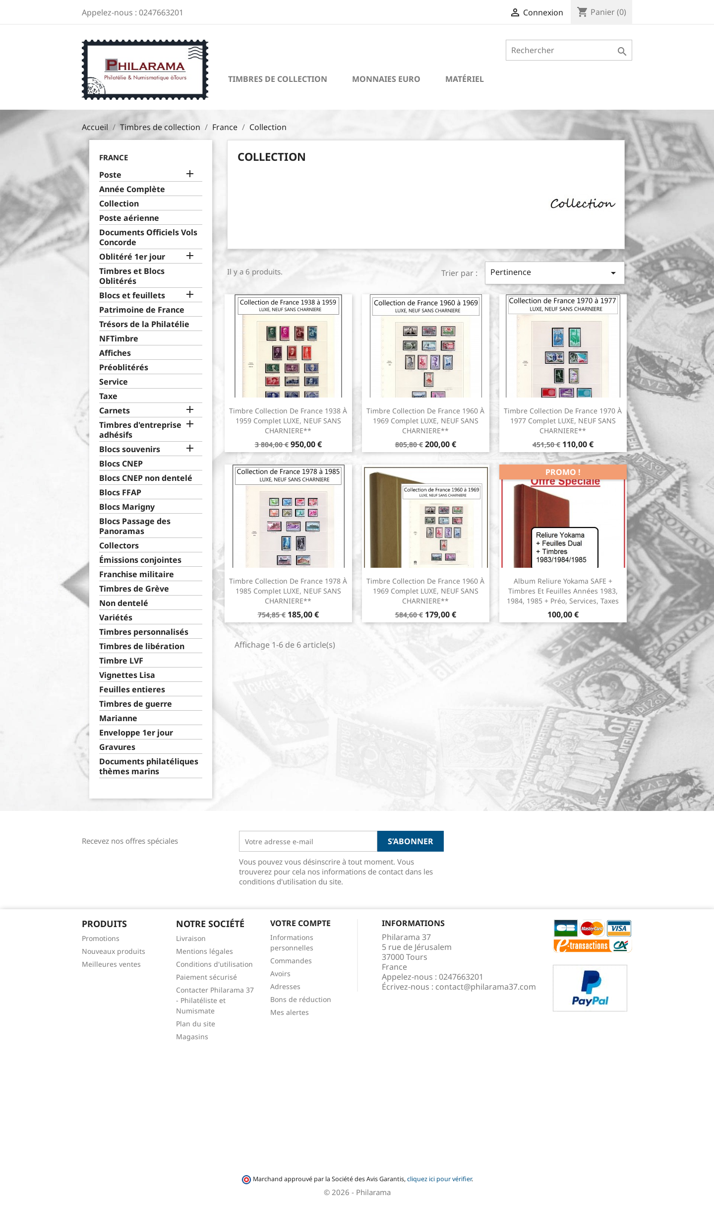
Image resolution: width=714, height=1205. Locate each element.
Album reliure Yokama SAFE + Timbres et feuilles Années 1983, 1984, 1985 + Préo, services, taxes (563, 590)
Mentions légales (204, 951)
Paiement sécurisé (206, 977)
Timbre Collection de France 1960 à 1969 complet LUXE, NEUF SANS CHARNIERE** (425, 420)
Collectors (119, 545)
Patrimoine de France (141, 310)
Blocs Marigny (127, 507)
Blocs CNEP (121, 464)
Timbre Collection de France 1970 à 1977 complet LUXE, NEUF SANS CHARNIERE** (563, 420)
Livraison (191, 938)
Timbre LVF (121, 661)
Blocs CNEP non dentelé (145, 478)
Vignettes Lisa (127, 675)
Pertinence (554, 273)
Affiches (115, 353)
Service (113, 382)
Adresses (285, 986)
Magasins (192, 1036)
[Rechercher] (569, 50)
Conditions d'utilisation (214, 964)
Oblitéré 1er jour (132, 257)
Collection (119, 204)
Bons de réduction (300, 999)
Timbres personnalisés (143, 632)
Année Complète (132, 189)
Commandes (291, 960)
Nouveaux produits (113, 951)
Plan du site (195, 1023)
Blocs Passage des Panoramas (135, 526)
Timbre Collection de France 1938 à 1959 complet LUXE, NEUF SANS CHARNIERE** (288, 420)
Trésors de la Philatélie (144, 324)
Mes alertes (289, 1012)
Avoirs (280, 973)
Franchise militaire (136, 574)
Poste (110, 175)
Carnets (114, 410)
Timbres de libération (141, 646)
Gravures (117, 747)
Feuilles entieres (132, 689)
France (113, 157)
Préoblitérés (123, 367)
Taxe (108, 396)
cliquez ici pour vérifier (439, 1179)
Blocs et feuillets (132, 295)
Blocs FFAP (120, 492)
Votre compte (300, 923)
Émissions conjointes (140, 560)
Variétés (115, 617)
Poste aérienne (129, 218)
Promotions (100, 938)
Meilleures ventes (111, 964)
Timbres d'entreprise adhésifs (140, 430)
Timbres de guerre (135, 704)
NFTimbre (118, 339)
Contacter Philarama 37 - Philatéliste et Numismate (215, 1000)
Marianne (118, 718)
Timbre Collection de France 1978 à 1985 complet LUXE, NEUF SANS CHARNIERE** (288, 590)
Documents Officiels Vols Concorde (148, 237)
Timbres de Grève (134, 589)
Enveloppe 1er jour (136, 733)
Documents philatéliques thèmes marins (148, 766)
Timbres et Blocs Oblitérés (132, 276)
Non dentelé (123, 603)
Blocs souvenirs (129, 449)
